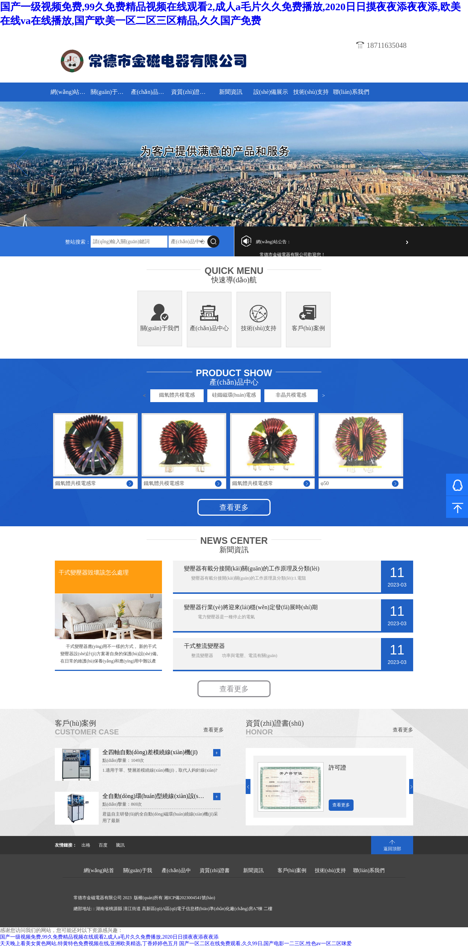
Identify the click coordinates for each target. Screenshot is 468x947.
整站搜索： (78, 242)
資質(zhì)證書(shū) (190, 92)
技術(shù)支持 (311, 92)
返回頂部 (392, 848)
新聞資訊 (230, 92)
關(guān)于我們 (110, 92)
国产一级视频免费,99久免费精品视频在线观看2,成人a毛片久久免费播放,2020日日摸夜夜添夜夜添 (109, 937)
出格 (86, 845)
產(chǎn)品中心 (150, 92)
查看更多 (234, 507)
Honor (259, 732)
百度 (103, 845)
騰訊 (120, 845)
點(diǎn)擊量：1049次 (123, 760)
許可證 (337, 767)
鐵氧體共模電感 (177, 395)
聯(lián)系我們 (351, 92)
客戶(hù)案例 (308, 328)
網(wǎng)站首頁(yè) (69, 92)
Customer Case (87, 732)
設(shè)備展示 (270, 92)
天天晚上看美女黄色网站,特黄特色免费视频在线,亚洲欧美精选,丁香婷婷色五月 (89, 943)
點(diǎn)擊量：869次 (122, 804)
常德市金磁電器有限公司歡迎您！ (292, 254)
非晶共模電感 (291, 395)
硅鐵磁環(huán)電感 (234, 395)
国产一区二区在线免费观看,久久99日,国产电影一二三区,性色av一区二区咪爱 (265, 943)
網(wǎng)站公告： (273, 241)
